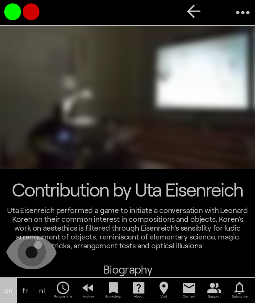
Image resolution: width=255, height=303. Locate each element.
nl (42, 290)
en (8, 290)
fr (25, 290)
